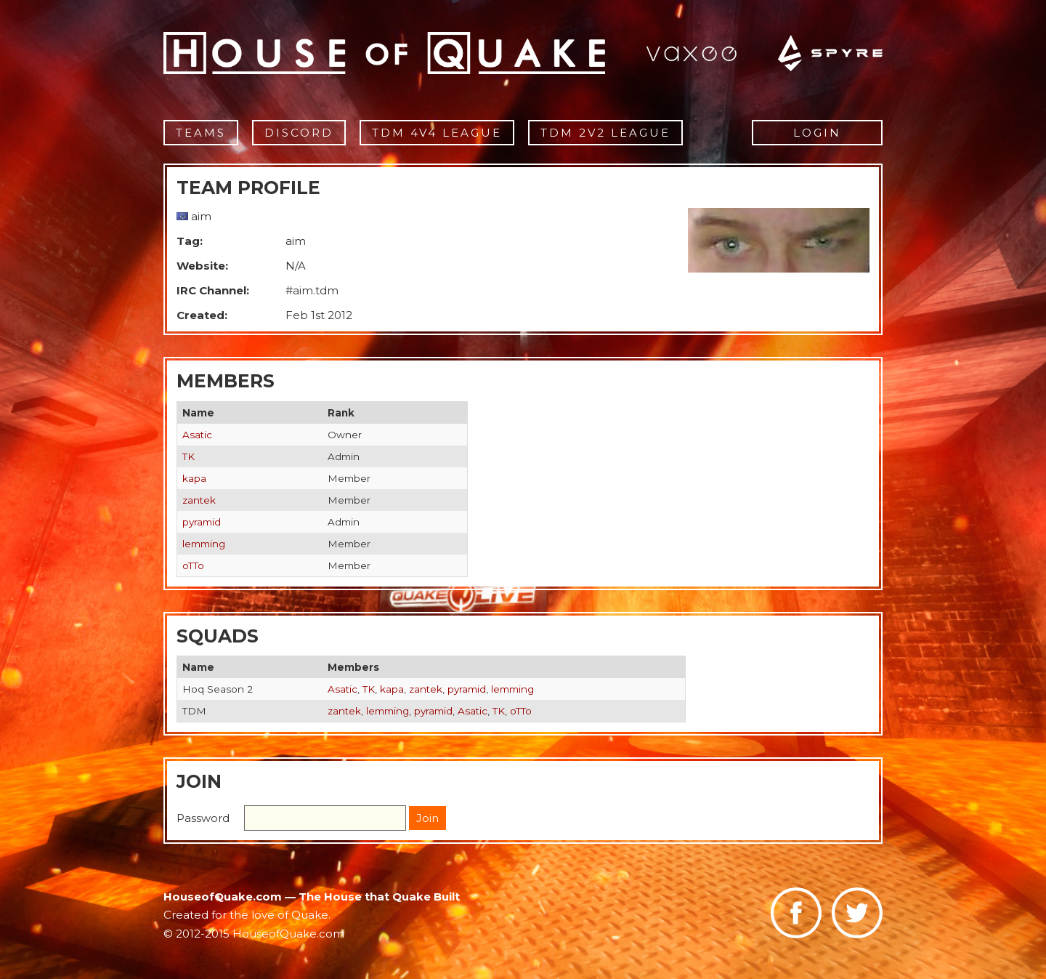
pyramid (201, 522)
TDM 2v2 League (605, 133)
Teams (201, 133)
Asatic (197, 434)
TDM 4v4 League (437, 133)
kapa (194, 478)
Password (203, 818)
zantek (199, 500)
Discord (298, 133)
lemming (203, 543)
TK (188, 456)
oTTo (193, 565)
